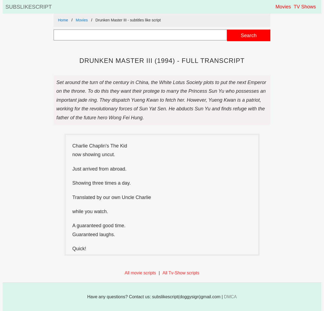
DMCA (230, 296)
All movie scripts (140, 273)
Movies (283, 6)
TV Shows (305, 6)
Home (63, 20)
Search (249, 35)
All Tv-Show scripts (181, 273)
